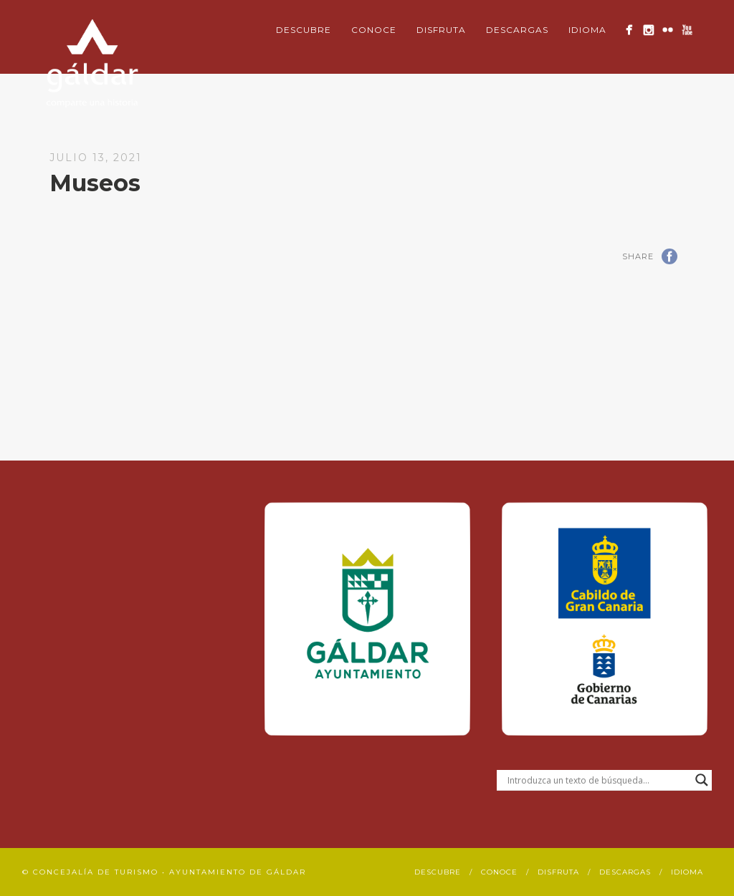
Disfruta (441, 29)
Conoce (373, 29)
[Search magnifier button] (702, 780)
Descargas (517, 29)
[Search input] (597, 780)
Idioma (587, 29)
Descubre (303, 29)
